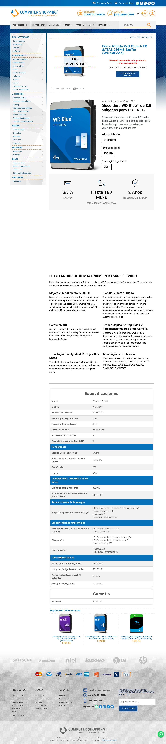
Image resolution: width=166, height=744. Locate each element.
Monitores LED (18, 129)
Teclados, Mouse (19, 98)
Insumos (16, 154)
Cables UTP (17, 169)
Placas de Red (18, 163)
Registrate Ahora (65, 702)
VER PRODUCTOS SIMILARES (127, 74)
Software (16, 51)
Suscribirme (128, 708)
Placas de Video (19, 73)
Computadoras (19, 41)
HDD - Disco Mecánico (144, 37)
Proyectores (18, 140)
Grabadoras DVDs (20, 86)
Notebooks (17, 44)
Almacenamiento (19, 114)
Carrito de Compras (66, 705)
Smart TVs (17, 133)
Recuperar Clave (65, 699)
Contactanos (94, 14)
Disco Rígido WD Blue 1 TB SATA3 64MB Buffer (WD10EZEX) (101, 637)
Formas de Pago (124, 2)
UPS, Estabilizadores (21, 111)
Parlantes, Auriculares (21, 101)
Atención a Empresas (43, 699)
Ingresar (62, 695)
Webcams (17, 136)
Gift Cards (103, 25)
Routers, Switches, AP (21, 166)
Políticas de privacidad (109, 740)
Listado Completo (18, 715)
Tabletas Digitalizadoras (22, 108)
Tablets (16, 47)
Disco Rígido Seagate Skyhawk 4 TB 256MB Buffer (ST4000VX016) (136, 637)
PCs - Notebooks (21, 25)
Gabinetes (17, 76)
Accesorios (55, 25)
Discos (15, 69)
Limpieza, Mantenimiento (23, 121)
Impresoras (17, 151)
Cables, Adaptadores (21, 118)
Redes (92, 25)
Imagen (68, 25)
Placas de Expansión (21, 89)
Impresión (80, 25)
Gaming (16, 104)
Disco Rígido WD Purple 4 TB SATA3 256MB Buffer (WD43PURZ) (66, 638)
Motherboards (18, 62)
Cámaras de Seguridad (22, 173)
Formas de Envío (102, 3)
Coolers (16, 83)
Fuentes (16, 79)
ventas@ (100, 690)
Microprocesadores (20, 59)
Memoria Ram (18, 66)
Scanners (16, 143)
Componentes (39, 25)
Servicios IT (39, 702)
